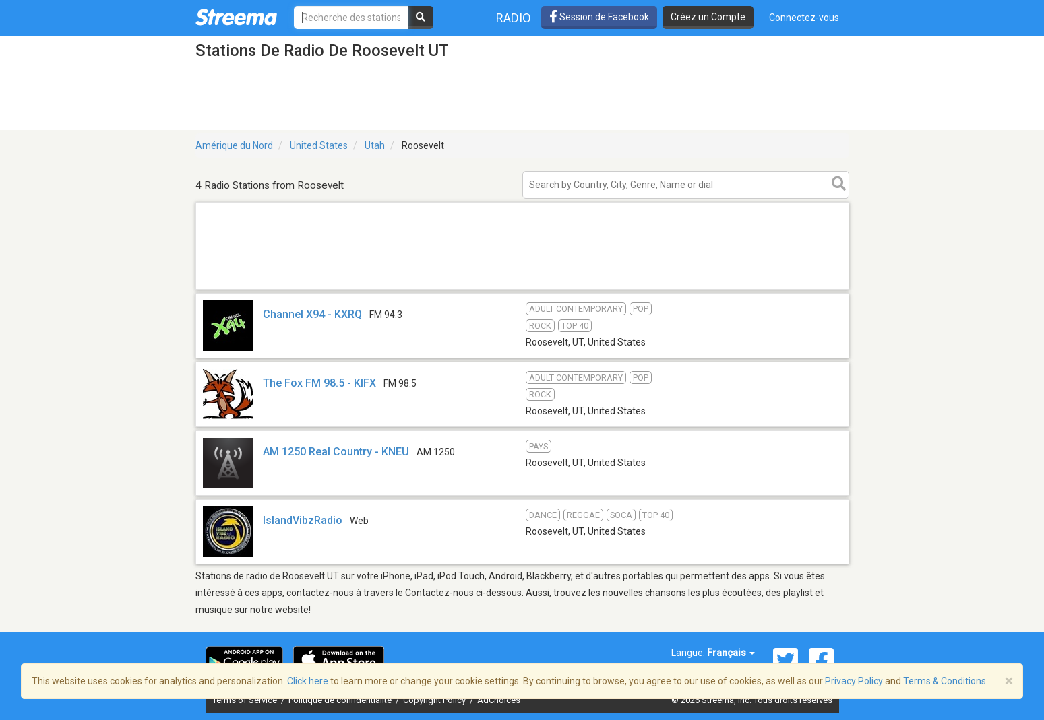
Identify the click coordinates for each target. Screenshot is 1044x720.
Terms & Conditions (944, 681)
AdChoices (498, 700)
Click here (307, 681)
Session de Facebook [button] (599, 16)
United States (319, 145)
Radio (513, 18)
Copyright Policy (435, 700)
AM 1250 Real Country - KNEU (336, 451)
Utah (375, 145)
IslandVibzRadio (302, 520)
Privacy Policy (854, 681)
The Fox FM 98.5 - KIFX (319, 383)
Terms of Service (245, 700)
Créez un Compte (708, 16)
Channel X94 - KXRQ (312, 314)
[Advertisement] (522, 288)
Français (731, 652)
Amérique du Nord (234, 145)
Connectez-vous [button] (804, 17)
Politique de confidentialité (341, 700)
